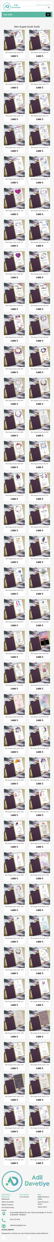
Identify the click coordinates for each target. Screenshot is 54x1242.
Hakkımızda (5, 1199)
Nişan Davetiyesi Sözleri (43, 1203)
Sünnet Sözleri (42, 1207)
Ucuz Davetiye (24, 1197)
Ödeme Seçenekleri (8, 1202)
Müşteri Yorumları (7, 1205)
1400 (13, 56)
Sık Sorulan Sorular (8, 1207)
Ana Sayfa (7, 14)
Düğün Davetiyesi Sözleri (43, 1198)
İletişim (4, 1210)
